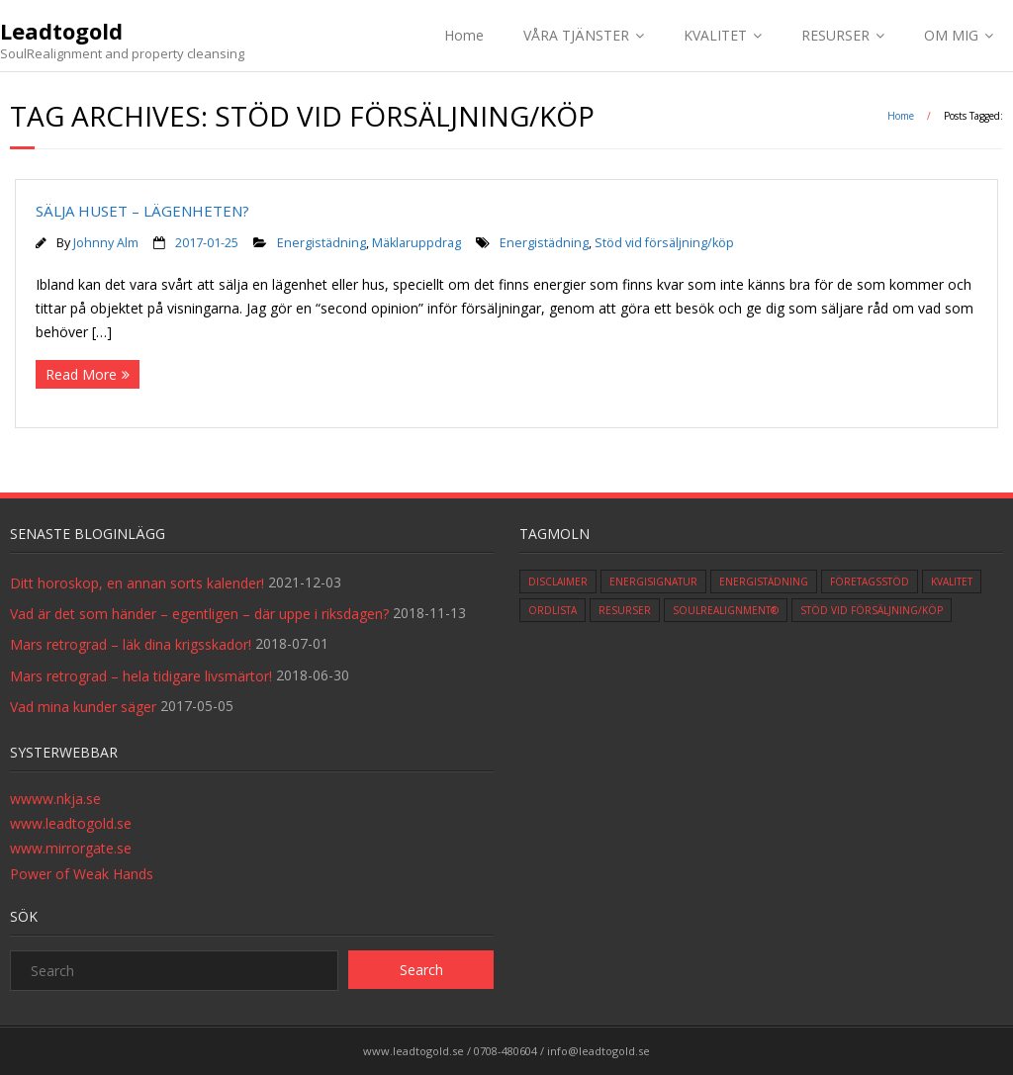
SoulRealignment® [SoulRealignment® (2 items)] (726, 610)
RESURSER (835, 35)
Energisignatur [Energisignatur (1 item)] (653, 581)
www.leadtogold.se (71, 823)
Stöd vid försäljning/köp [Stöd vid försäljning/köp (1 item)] (871, 610)
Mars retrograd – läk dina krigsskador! (130, 644)
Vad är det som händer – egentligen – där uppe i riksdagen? (199, 613)
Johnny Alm (105, 242)
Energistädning (321, 242)
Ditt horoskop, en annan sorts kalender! (137, 583)
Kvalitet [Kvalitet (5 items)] (951, 581)
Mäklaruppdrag (416, 242)
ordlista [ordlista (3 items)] (552, 610)
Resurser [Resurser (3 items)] (625, 610)
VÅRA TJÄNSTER (576, 35)
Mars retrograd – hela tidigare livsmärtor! (141, 676)
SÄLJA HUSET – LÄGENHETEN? (142, 211)
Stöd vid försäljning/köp (664, 242)
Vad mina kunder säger (83, 706)
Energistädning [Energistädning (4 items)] (763, 581)
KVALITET (715, 35)
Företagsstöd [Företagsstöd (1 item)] (869, 581)
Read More (81, 374)
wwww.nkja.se (55, 798)
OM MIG (951, 35)
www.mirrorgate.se (71, 848)
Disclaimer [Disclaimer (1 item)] (558, 581)
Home (464, 35)
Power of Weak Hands (81, 873)
